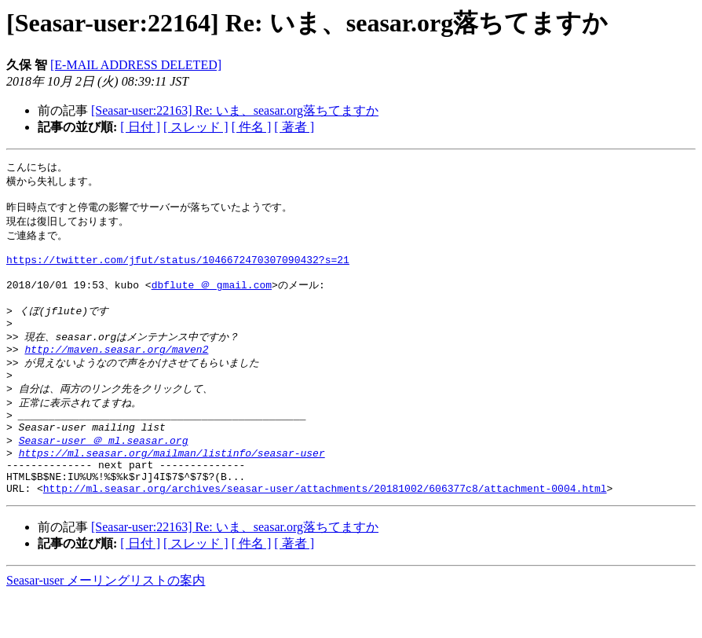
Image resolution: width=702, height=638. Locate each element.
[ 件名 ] (252, 127)
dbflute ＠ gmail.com (212, 299)
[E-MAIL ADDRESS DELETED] (135, 65)
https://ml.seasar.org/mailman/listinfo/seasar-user (172, 488)
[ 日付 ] (140, 127)
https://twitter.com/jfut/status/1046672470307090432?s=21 (177, 270)
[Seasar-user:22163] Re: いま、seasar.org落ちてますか (234, 110)
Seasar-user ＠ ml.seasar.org (103, 473)
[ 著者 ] (294, 127)
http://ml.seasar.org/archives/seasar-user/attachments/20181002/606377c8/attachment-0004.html (325, 530)
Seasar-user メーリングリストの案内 (105, 622)
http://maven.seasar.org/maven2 (116, 372)
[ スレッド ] (196, 127)
